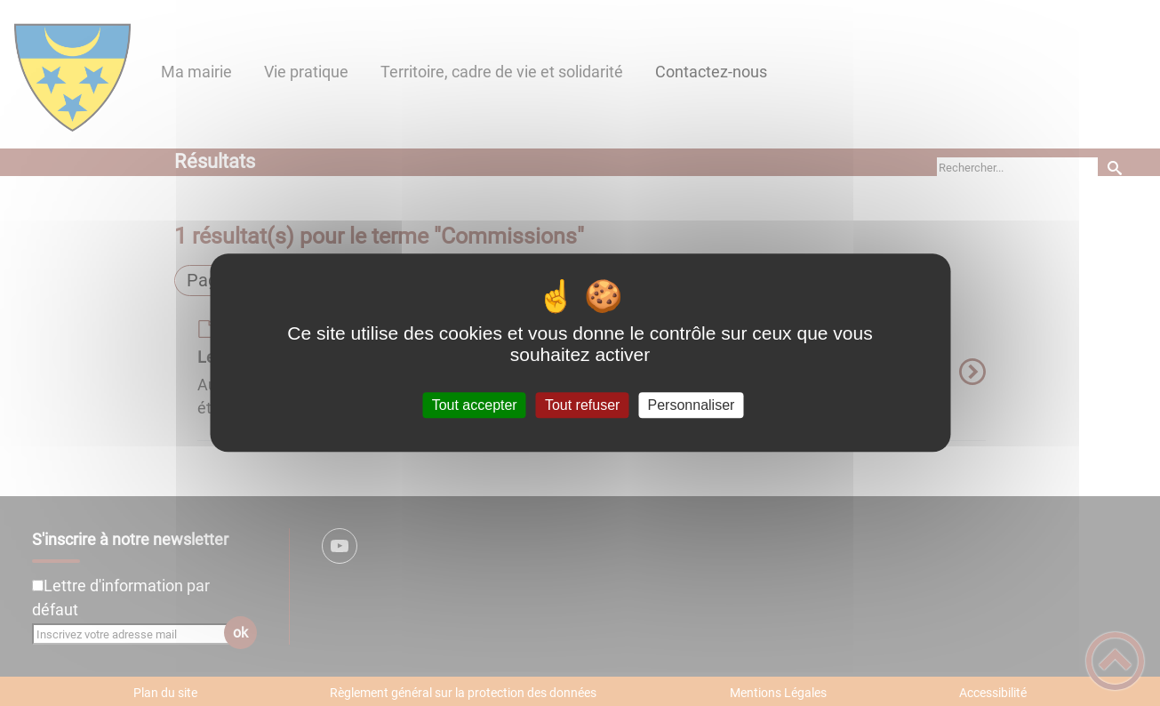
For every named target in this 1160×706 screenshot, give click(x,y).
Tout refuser (582, 405)
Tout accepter (474, 405)
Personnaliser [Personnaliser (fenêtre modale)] (691, 405)
